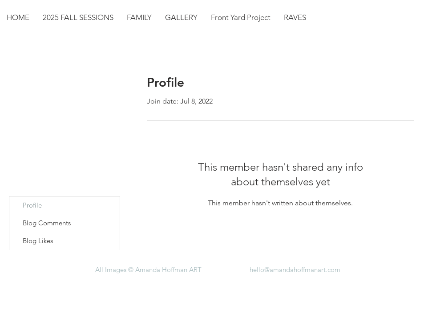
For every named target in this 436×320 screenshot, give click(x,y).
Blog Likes (38, 240)
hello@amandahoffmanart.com (295, 269)
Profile (32, 205)
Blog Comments (47, 223)
